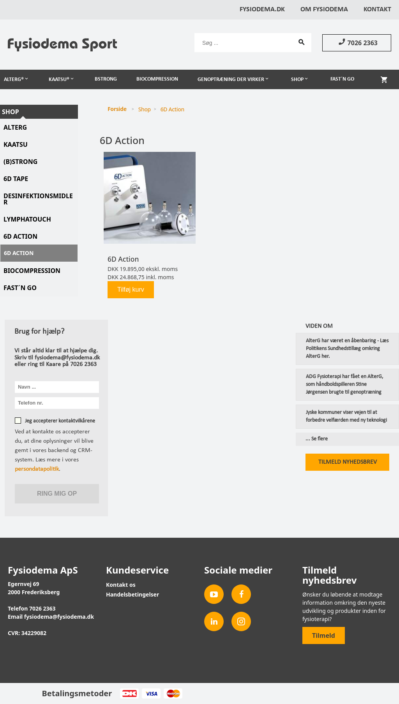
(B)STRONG (20, 161)
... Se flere (316, 439)
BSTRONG (106, 79)
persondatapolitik (37, 469)
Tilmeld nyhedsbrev (347, 462)
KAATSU (16, 144)
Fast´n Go (342, 79)
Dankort (129, 693)
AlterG (15, 127)
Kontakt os (121, 584)
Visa (151, 693)
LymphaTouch (27, 219)
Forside (117, 109)
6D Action (20, 236)
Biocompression (157, 79)
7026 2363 (357, 42)
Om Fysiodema (324, 9)
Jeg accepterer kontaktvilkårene (60, 421)
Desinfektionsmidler (38, 199)
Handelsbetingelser (132, 594)
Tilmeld (323, 635)
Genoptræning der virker (231, 80)
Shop (297, 80)
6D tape (16, 178)
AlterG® (14, 80)
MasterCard (173, 693)
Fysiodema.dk (262, 9)
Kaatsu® (59, 80)
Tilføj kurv (130, 289)
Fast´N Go (20, 287)
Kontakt (377, 9)
